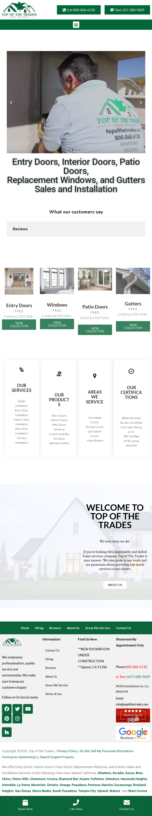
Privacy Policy (67, 751)
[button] (76, 24)
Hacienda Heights (134, 779)
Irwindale (9, 785)
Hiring (39, 628)
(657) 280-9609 (138, 677)
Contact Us (123, 628)
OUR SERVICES (21, 388)
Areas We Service (97, 628)
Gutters (133, 303)
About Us (73, 628)
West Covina (137, 791)
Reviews (55, 628)
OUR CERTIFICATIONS (131, 392)
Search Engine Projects (57, 757)
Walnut (114, 791)
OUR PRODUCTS (59, 399)
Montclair (38, 785)
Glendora (112, 779)
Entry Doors (19, 305)
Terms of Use (53, 694)
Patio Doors (95, 307)
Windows (57, 305)
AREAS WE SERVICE (94, 396)
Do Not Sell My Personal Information (106, 751)
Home (25, 628)
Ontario (52, 785)
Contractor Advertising (18, 757)
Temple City (87, 791)
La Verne (23, 785)
